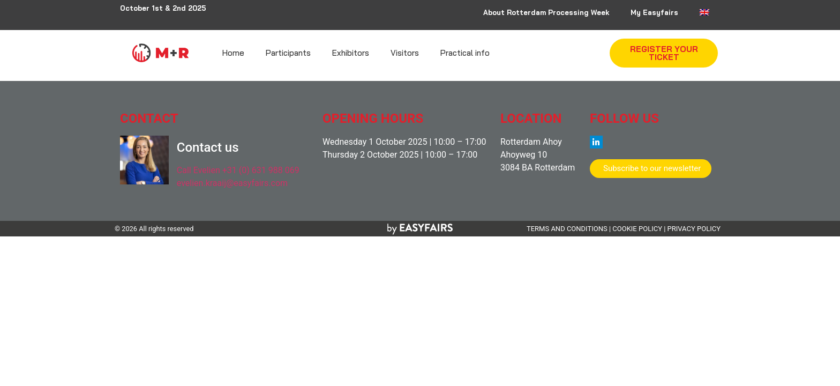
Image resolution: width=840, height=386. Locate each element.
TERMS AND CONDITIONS (567, 229)
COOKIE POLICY (637, 229)
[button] (664, 53)
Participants (288, 53)
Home (233, 53)
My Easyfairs (654, 12)
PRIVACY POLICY (694, 229)
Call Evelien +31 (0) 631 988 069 (238, 170)
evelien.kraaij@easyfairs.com (232, 183)
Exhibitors (350, 53)
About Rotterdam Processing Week (546, 12)
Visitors (405, 53)
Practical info (465, 53)
